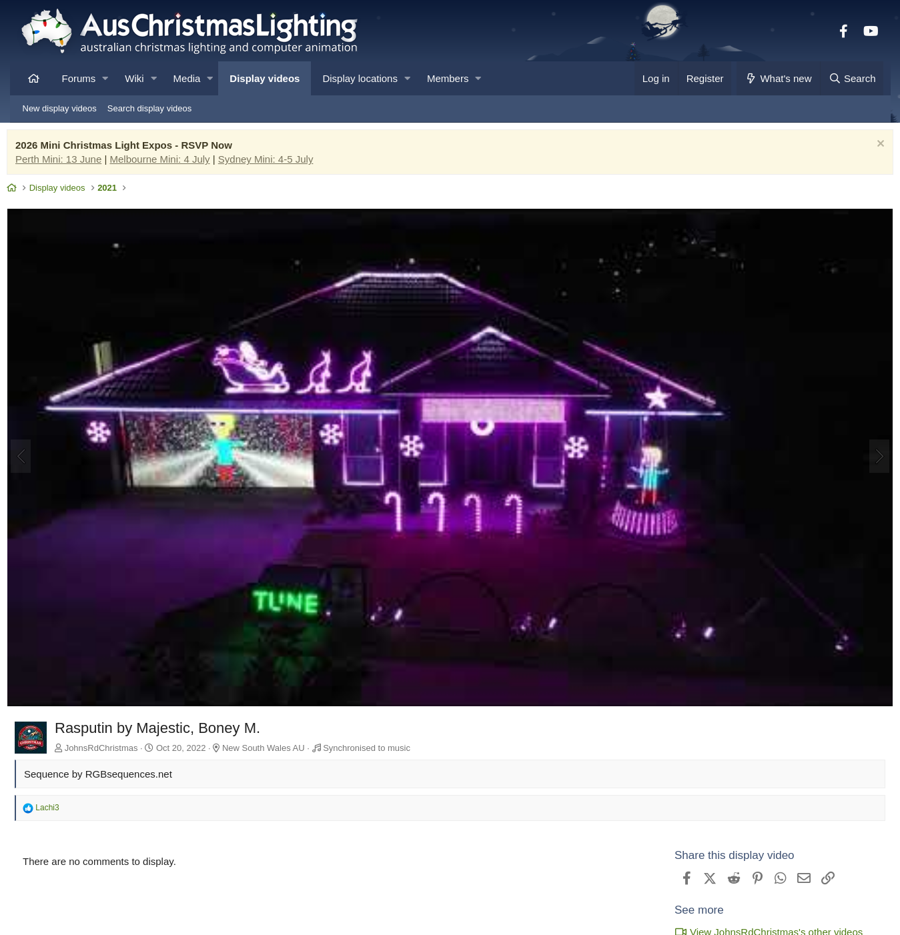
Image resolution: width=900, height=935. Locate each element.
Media (187, 78)
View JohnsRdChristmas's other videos (756, 920)
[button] (105, 78)
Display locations (360, 78)
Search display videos (149, 108)
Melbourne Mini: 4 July (173, 162)
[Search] (852, 78)
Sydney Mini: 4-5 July (278, 162)
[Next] (867, 452)
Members (448, 78)
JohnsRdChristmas (114, 737)
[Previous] (34, 452)
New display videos (60, 108)
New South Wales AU (276, 737)
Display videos (265, 78)
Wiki (134, 78)
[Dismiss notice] (866, 148)
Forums (79, 78)
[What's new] (778, 78)
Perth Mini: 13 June (72, 162)
